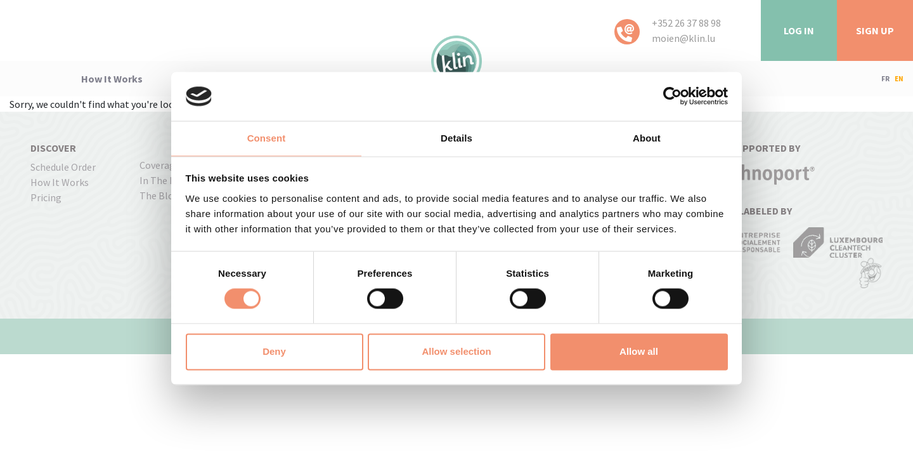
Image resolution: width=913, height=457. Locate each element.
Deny (274, 351)
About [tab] (647, 138)
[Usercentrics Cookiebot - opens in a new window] (672, 96)
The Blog (159, 195)
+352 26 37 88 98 (686, 23)
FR (885, 78)
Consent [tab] (266, 138)
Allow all (638, 351)
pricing (46, 197)
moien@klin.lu (683, 38)
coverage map (169, 165)
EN (899, 78)
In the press (166, 180)
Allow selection (456, 351)
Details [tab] (456, 138)
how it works (112, 78)
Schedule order (63, 167)
